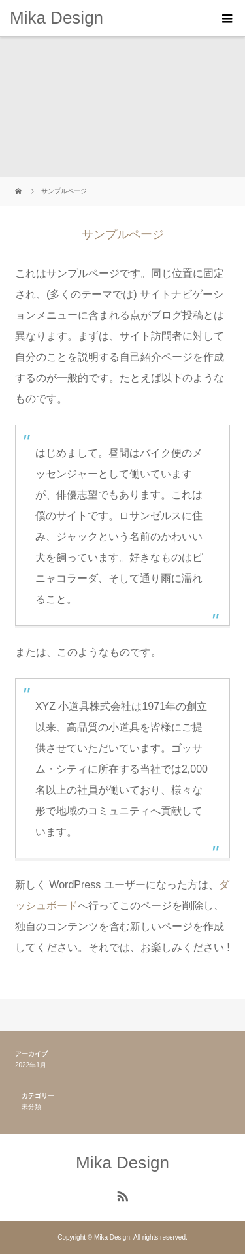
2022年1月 (30, 1065)
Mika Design (56, 17)
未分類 (31, 1106)
